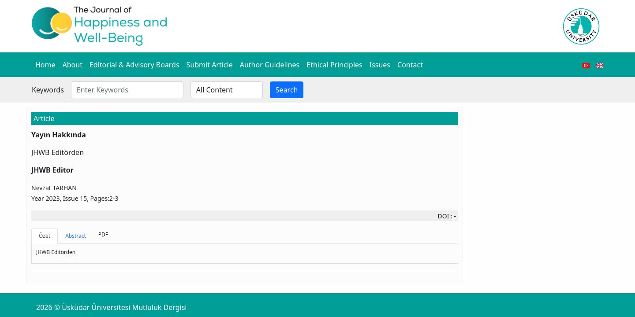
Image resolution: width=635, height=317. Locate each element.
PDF (103, 234)
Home (45, 65)
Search (287, 90)
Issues (380, 65)
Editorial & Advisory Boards (134, 65)
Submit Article (210, 65)
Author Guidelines (270, 65)
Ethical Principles (334, 65)
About (72, 65)
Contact (410, 65)
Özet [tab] (44, 236)
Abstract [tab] (75, 236)
